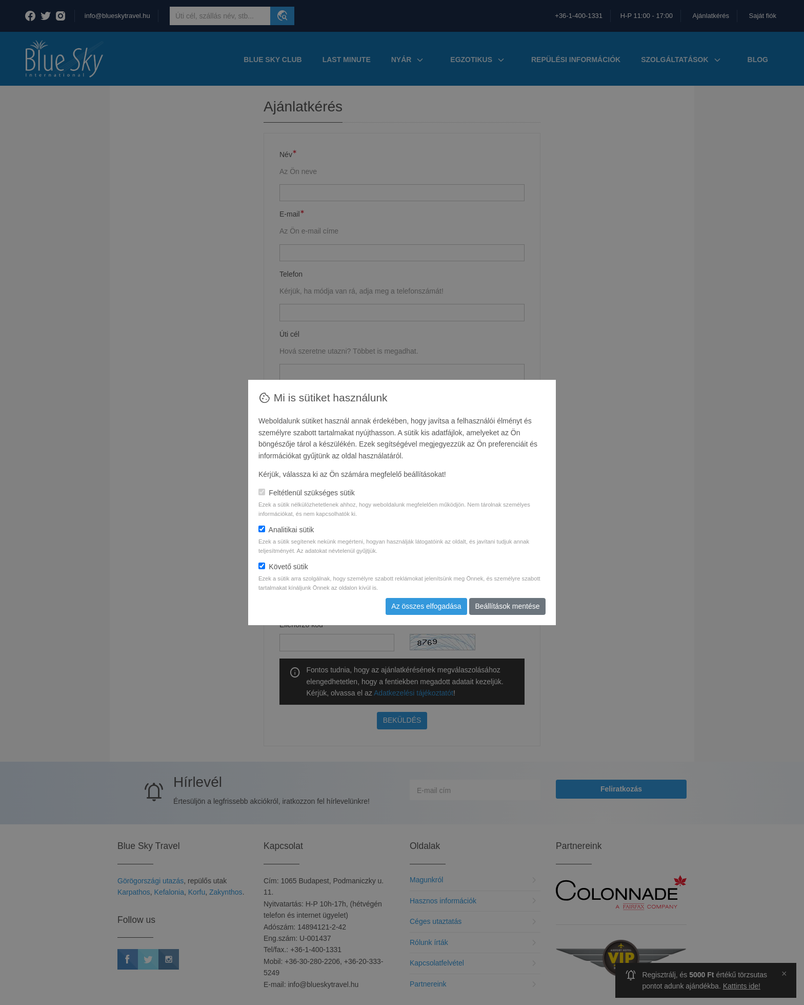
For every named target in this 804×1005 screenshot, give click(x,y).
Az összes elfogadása (426, 606)
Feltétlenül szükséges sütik (306, 493)
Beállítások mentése (507, 606)
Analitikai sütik (286, 530)
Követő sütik (283, 567)
